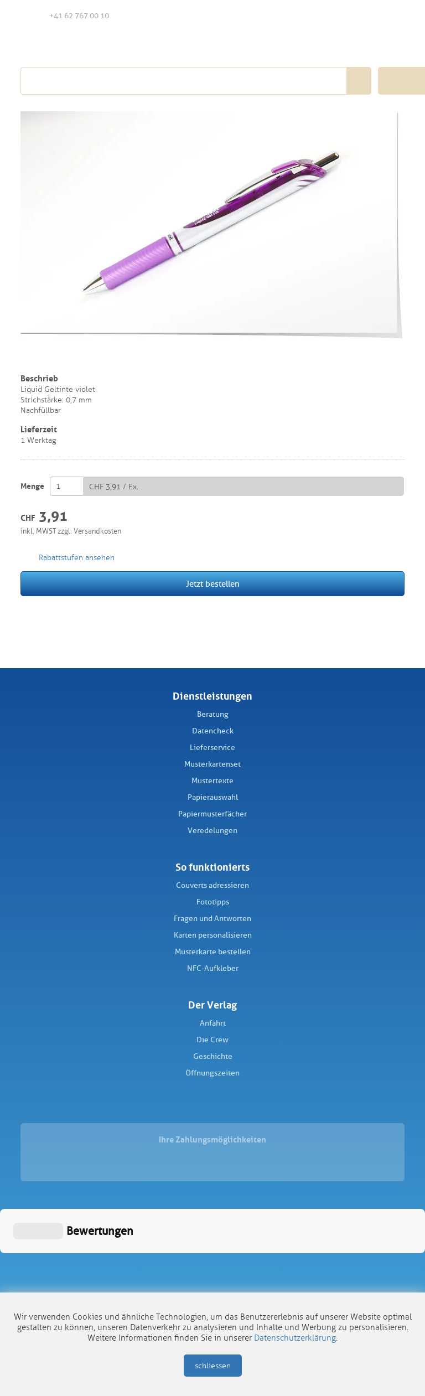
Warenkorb (392, 15)
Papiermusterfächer (212, 814)
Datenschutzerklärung (295, 1338)
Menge (32, 486)
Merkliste (346, 16)
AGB (210, 1281)
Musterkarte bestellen (213, 951)
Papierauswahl (213, 797)
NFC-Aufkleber (213, 968)
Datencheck (213, 731)
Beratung (213, 714)
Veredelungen (212, 830)
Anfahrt (213, 1023)
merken (27, 358)
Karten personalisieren (213, 935)
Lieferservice (212, 747)
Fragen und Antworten (212, 918)
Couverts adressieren (212, 885)
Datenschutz (249, 1281)
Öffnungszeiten (212, 1073)
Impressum (173, 1281)
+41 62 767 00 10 (70, 15)
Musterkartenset (212, 764)
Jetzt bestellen (213, 584)
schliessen (213, 1366)
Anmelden (368, 16)
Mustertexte (212, 780)
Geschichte (212, 1056)
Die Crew (212, 1040)
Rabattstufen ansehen (77, 557)
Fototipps (212, 902)
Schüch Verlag (82, 45)
